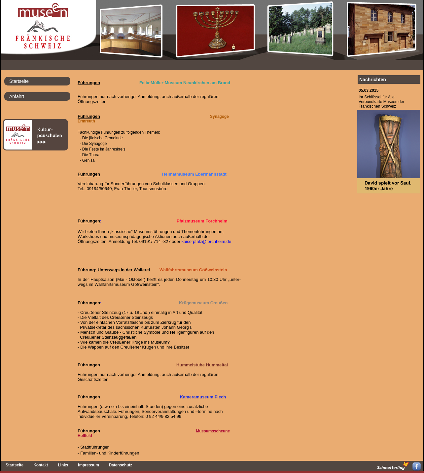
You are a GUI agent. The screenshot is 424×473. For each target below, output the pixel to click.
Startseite (19, 81)
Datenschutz (120, 465)
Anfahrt (16, 96)
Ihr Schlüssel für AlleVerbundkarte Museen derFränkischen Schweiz (381, 102)
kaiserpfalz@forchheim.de (206, 241)
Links (63, 465)
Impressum (88, 465)
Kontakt (40, 465)
